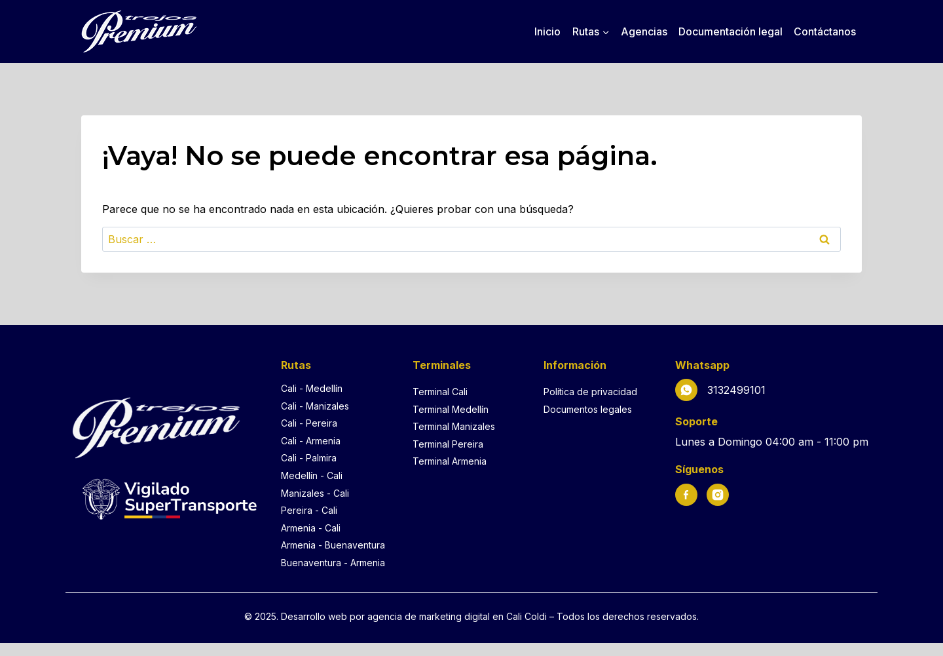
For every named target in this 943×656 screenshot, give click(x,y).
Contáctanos (825, 31)
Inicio (547, 31)
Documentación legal (730, 31)
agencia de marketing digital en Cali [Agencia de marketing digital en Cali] (446, 616)
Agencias (644, 31)
